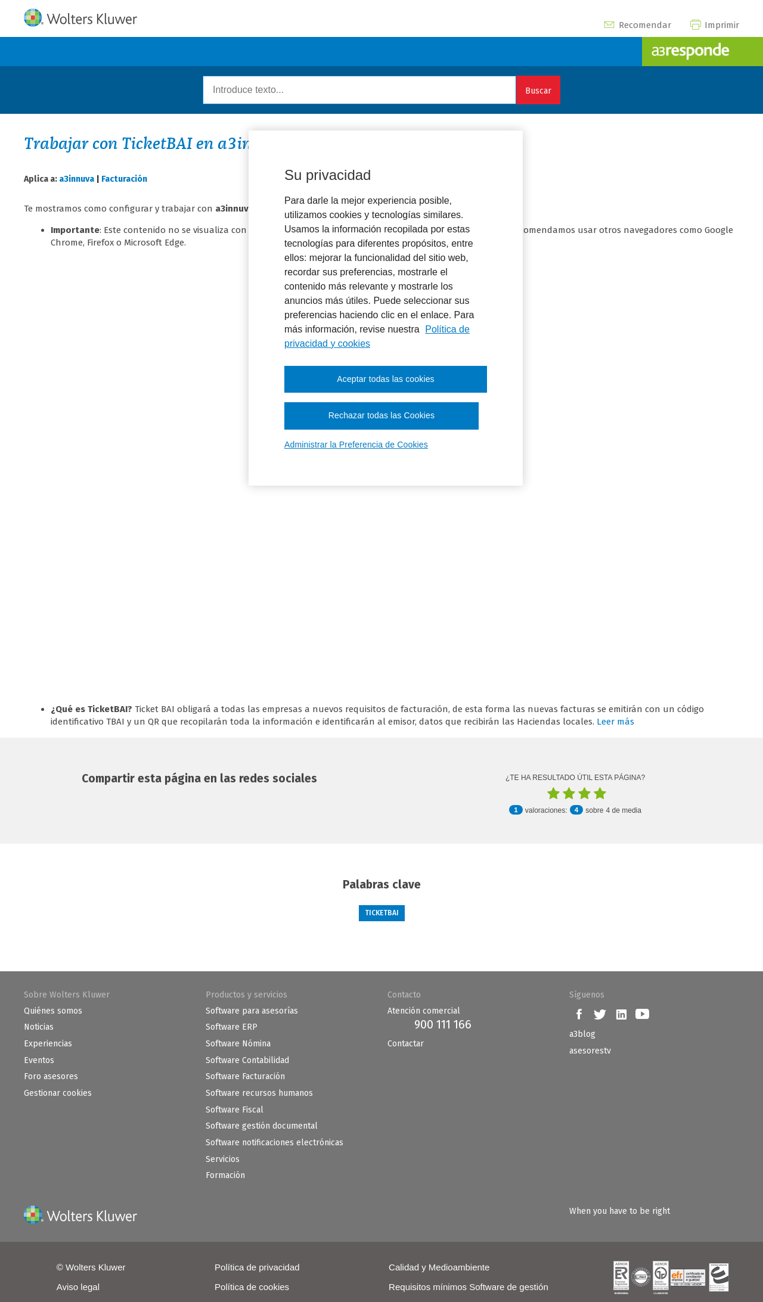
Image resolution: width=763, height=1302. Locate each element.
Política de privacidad (257, 1267)
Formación (225, 1175)
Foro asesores (51, 1076)
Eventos (39, 1060)
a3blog (582, 1034)
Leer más (615, 721)
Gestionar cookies (58, 1093)
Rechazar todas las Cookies (381, 415)
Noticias (39, 1027)
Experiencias (48, 1044)
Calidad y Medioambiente (439, 1267)
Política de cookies (252, 1287)
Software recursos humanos (259, 1093)
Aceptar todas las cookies (386, 379)
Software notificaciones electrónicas (274, 1143)
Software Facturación (245, 1076)
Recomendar (637, 25)
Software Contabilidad (247, 1060)
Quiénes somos (53, 1011)
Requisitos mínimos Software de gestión (468, 1287)
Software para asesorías (252, 1011)
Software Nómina (238, 1044)
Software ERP (232, 1027)
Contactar (405, 1044)
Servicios (223, 1159)
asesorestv (590, 1051)
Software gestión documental (262, 1126)
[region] (386, 308)
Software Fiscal (234, 1110)
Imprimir (714, 25)
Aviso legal (78, 1287)
